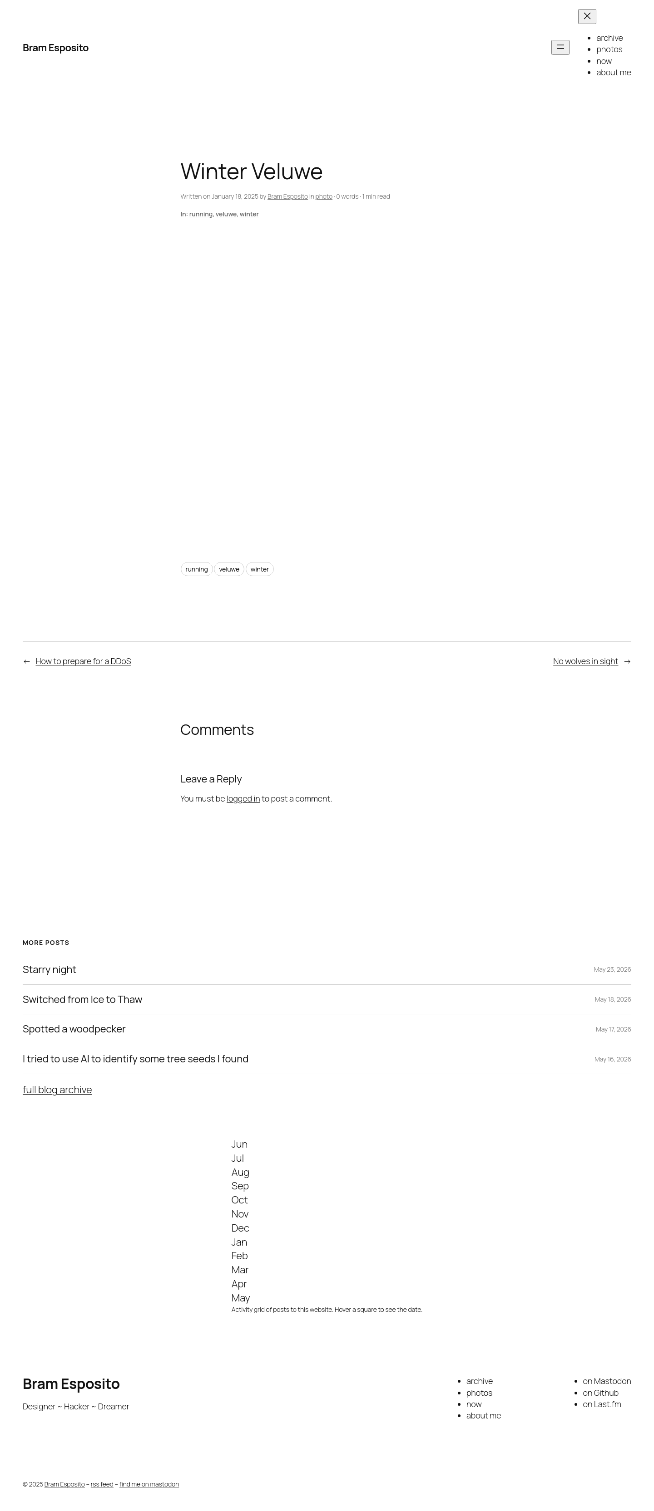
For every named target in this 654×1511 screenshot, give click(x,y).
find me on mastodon (149, 1484)
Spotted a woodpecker (74, 1029)
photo (324, 196)
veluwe (226, 214)
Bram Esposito (56, 47)
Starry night (49, 969)
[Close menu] (587, 16)
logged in (243, 798)
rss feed (102, 1484)
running (201, 214)
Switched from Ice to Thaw (82, 999)
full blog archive (57, 1089)
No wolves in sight (585, 660)
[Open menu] (560, 47)
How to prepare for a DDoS (83, 660)
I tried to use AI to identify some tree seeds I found (135, 1059)
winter (249, 214)
